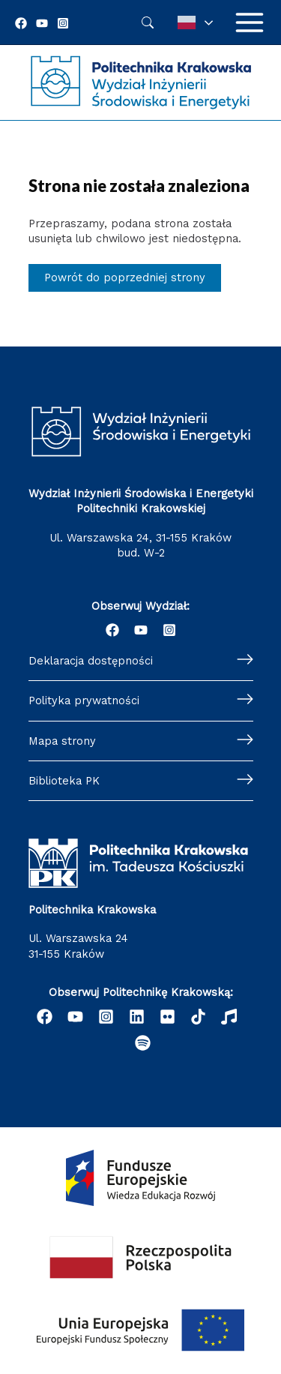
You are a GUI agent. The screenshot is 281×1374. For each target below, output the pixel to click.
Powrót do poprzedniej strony (124, 277)
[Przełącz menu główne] (249, 22)
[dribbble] (229, 1016)
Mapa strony (62, 741)
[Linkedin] (136, 1016)
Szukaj (147, 22)
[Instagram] (63, 23)
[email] (167, 1016)
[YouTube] (42, 23)
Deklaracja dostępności (90, 661)
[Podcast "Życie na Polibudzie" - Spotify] (142, 1043)
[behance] (198, 1016)
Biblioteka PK (64, 781)
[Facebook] (21, 23)
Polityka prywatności (83, 700)
